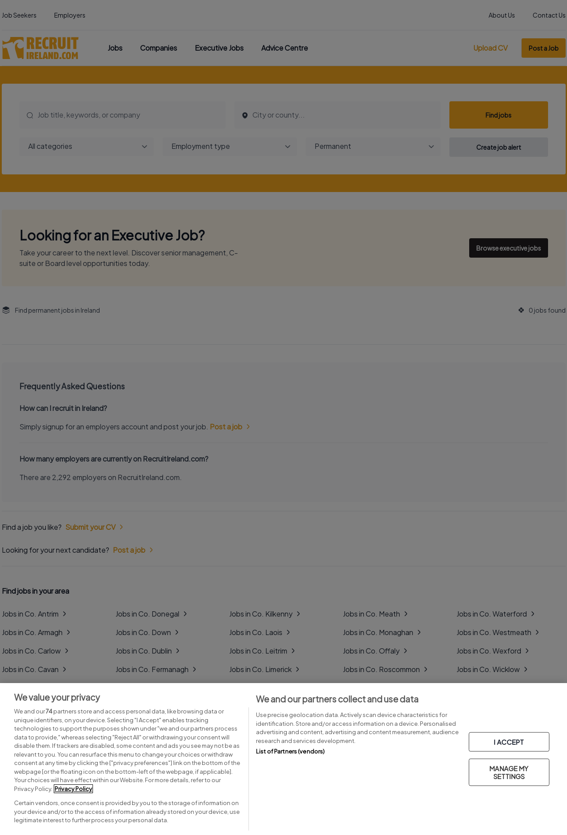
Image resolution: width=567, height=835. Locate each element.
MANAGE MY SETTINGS (508, 772)
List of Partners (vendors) (290, 751)
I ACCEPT (509, 741)
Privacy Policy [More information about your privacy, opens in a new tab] (73, 788)
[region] (283, 759)
